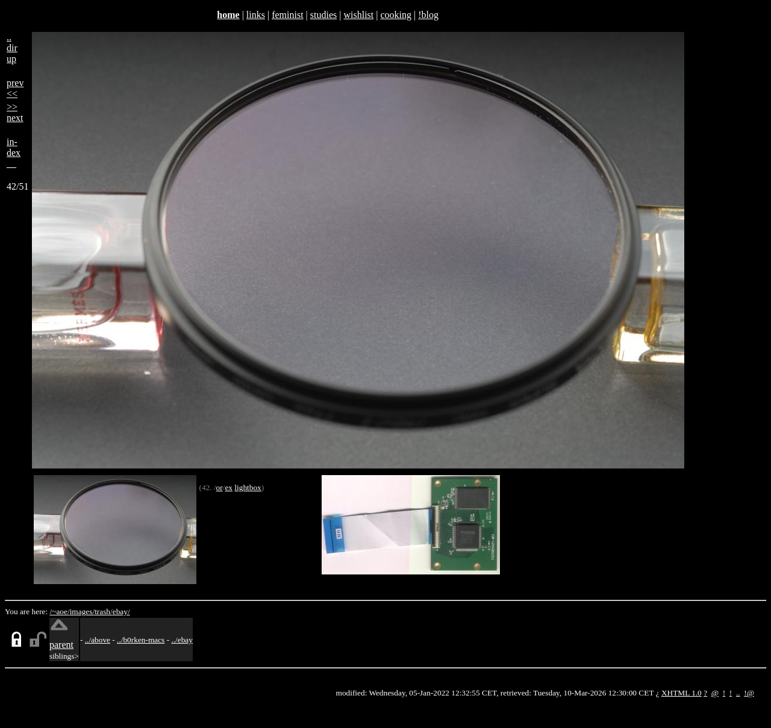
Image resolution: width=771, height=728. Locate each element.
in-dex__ (13, 153)
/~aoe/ (60, 611)
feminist (287, 15)
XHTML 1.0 (681, 692)
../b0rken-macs (140, 639)
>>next (15, 112)
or (219, 487)
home (228, 15)
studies (323, 15)
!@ (749, 692)
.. (738, 692)
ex (229, 487)
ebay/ (121, 611)
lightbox (247, 487)
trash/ (104, 611)
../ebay (182, 639)
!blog (428, 15)
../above (97, 639)
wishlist (358, 15)
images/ (82, 611)
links (255, 15)
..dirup (12, 48)
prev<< (15, 88)
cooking (395, 15)
